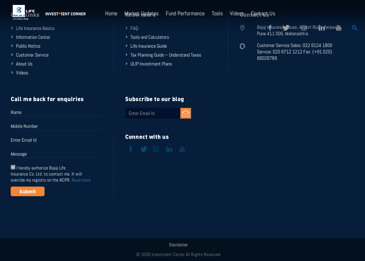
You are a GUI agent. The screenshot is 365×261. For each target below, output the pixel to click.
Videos (237, 13)
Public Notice (28, 46)
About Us (24, 64)
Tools (217, 13)
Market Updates (141, 13)
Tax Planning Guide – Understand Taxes (165, 55)
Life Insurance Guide (148, 46)
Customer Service (32, 55)
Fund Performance (185, 13)
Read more (81, 180)
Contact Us (263, 13)
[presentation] (65, 214)
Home (111, 13)
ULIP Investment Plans (151, 64)
